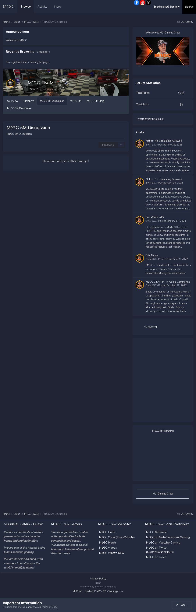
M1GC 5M (75, 101)
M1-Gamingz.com (113, 591)
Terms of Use (49, 607)
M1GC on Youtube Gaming (163, 542)
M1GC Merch (107, 542)
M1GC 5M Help (95, 101)
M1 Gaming (150, 326)
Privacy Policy (98, 578)
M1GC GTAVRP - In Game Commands (168, 282)
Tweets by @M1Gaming (149, 119)
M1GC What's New (111, 552)
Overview (12, 101)
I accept (182, 605)
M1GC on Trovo (156, 557)
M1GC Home (107, 532)
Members (29, 101)
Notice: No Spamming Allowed (164, 141)
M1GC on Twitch (156, 547)
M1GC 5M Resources (19, 108)
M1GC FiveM (41, 83)
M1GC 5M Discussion (52, 101)
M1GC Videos (108, 547)
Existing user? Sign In (167, 7)
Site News (152, 255)
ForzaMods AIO (155, 217)
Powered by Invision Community (99, 586)
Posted (170, 144)
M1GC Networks (157, 532)
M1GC (8, 6)
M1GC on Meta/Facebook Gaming (168, 537)
